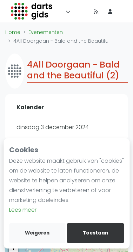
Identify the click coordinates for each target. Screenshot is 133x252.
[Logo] (31, 11)
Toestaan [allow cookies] (95, 233)
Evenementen (45, 32)
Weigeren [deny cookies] (37, 233)
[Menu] (66, 11)
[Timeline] (82, 11)
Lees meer (22, 210)
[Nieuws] (96, 11)
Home (12, 32)
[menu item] (110, 11)
